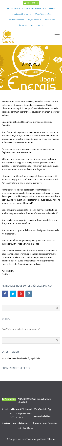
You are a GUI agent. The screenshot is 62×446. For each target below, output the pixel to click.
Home (24, 71)
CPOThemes (49, 439)
